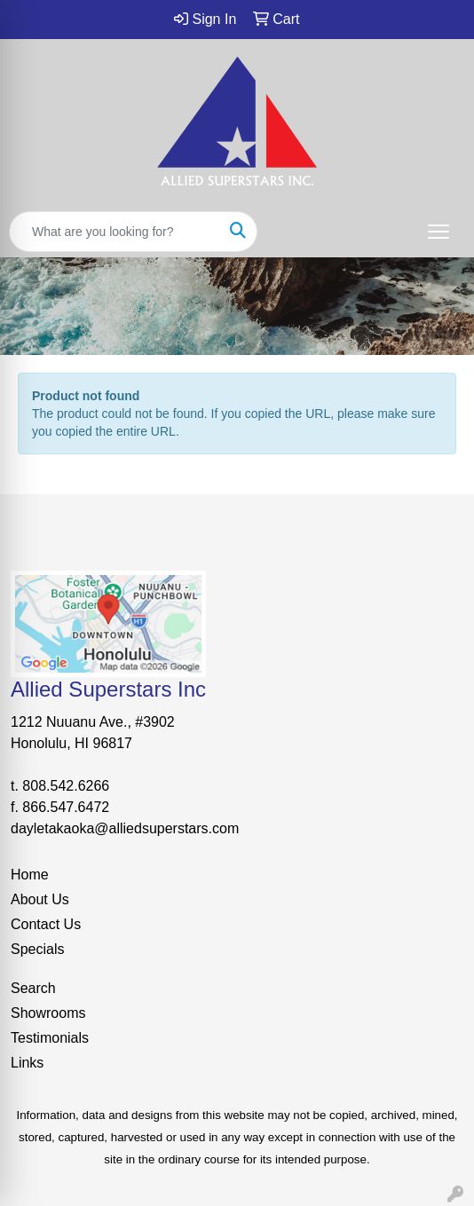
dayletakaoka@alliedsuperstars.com (125, 828)
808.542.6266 (65, 785)
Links (27, 1062)
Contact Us (46, 924)
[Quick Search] (114, 231)
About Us (40, 899)
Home (30, 874)
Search (33, 988)
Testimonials (50, 1037)
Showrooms (48, 1013)
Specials (37, 949)
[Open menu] (438, 231)
